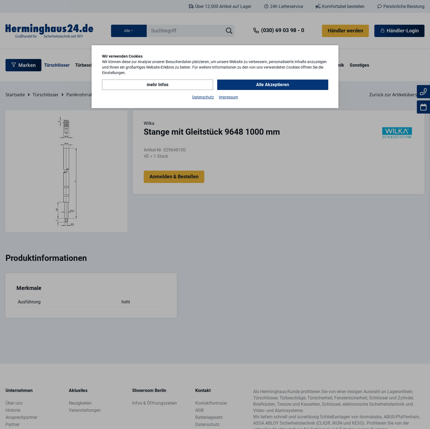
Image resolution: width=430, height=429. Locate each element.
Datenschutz (203, 97)
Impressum (228, 97)
